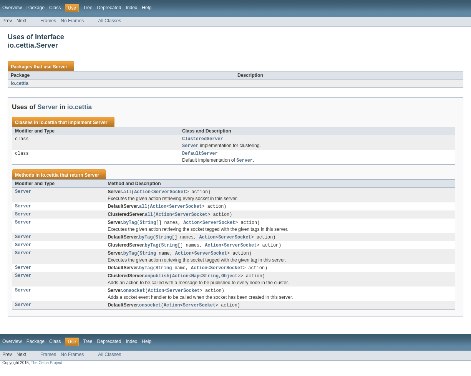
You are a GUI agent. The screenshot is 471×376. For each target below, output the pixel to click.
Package (36, 7)
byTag (130, 226)
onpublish (157, 281)
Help (146, 7)
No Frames (72, 20)
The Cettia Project (46, 369)
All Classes (109, 20)
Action (142, 194)
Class (55, 7)
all (127, 194)
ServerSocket (169, 194)
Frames (48, 20)
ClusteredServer (202, 139)
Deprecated (109, 7)
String (147, 226)
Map (195, 281)
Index (131, 7)
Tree (88, 7)
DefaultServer (199, 155)
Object (229, 281)
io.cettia (19, 83)
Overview (12, 7)
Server (60, 67)
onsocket (134, 296)
